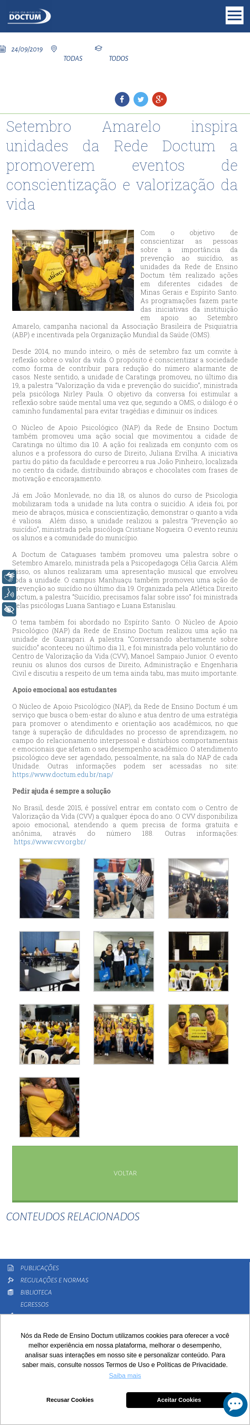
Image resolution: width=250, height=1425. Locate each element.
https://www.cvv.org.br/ (50, 841)
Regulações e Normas (54, 1280)
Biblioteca (36, 1292)
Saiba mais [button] (125, 1375)
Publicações (39, 1268)
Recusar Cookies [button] (70, 1400)
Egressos (34, 1304)
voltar (125, 1173)
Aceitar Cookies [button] (179, 1400)
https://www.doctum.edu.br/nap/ (62, 774)
